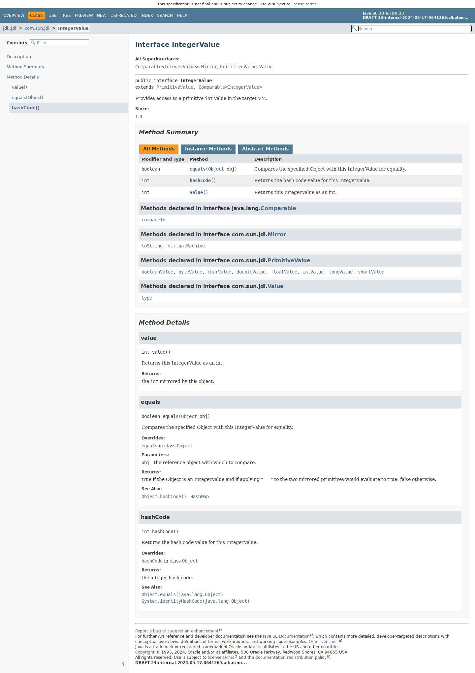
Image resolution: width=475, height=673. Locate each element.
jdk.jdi (9, 28)
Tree (66, 15)
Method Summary (26, 66)
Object (216, 169)
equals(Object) (27, 97)
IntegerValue (73, 28)
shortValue (371, 271)
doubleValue (251, 271)
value (196, 192)
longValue (341, 271)
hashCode (200, 180)
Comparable (148, 66)
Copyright (145, 652)
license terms (304, 4)
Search (165, 15)
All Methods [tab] (158, 148)
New (102, 15)
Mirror (209, 66)
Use (52, 15)
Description (19, 56)
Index (147, 15)
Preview (84, 15)
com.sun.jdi (37, 28)
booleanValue (157, 271)
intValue (313, 271)
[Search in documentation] (411, 28)
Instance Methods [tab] (208, 148)
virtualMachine (186, 245)
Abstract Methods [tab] (265, 148)
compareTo (153, 219)
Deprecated (124, 15)
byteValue (190, 271)
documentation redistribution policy (291, 657)
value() (19, 87)
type (147, 298)
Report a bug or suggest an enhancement (177, 631)
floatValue (284, 271)
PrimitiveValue (238, 66)
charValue (219, 271)
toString (152, 245)
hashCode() (26, 107)
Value (265, 66)
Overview (13, 15)
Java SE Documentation (286, 636)
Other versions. (324, 641)
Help (182, 15)
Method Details (23, 77)
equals (198, 169)
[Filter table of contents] (59, 43)
